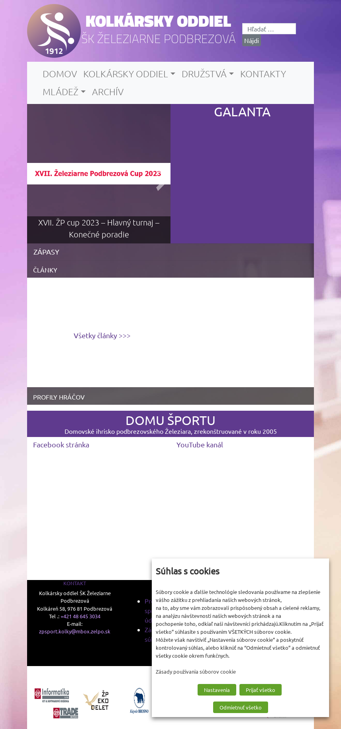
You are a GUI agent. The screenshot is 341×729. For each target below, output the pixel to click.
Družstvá (204, 73)
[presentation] (157, 174)
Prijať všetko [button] (260, 689)
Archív (107, 91)
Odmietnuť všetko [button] (240, 707)
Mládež (60, 91)
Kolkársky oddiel (158, 20)
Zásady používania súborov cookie (196, 671)
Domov (60, 73)
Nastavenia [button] (217, 689)
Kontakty (263, 73)
